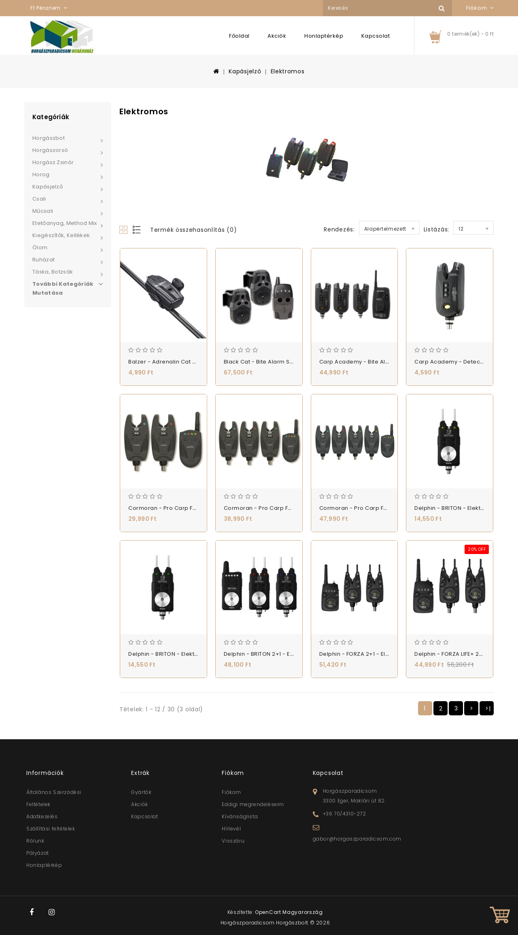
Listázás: (436, 229)
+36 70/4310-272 (344, 813)
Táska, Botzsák (52, 272)
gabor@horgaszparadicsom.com (357, 838)
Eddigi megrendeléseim (253, 804)
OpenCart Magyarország (289, 912)
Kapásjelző (245, 71)
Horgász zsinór (53, 162)
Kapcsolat (375, 36)
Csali (39, 199)
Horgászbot (48, 138)
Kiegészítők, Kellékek (61, 235)
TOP (500, 917)
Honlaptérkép (323, 36)
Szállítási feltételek (50, 828)
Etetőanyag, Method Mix (64, 223)
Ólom (39, 247)
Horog (41, 174)
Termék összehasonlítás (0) (193, 230)
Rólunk (35, 840)
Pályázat (37, 852)
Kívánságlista (240, 816)
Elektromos (288, 71)
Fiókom (231, 792)
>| (487, 708)
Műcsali (42, 211)
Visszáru (233, 840)
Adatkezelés (42, 816)
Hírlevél (231, 828)
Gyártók (141, 792)
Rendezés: (339, 229)
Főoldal (239, 36)
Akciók (276, 36)
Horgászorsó (50, 150)
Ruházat (43, 259)
